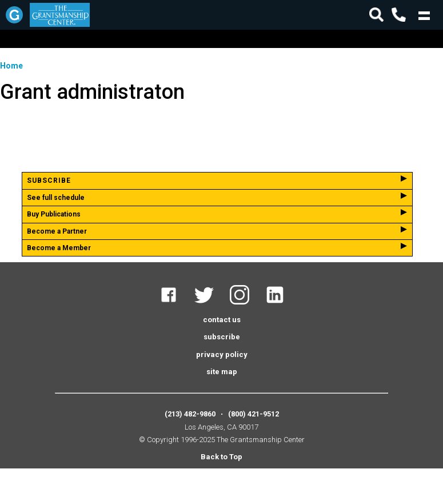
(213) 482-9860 (190, 414)
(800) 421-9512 (253, 414)
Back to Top (221, 456)
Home (11, 65)
